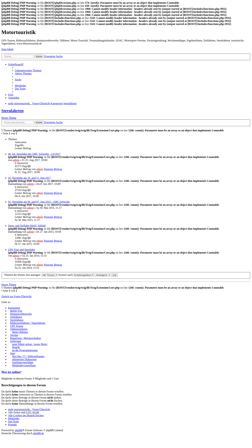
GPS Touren (16, 326)
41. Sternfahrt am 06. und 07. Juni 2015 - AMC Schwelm (39, 201)
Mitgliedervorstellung (24, 365)
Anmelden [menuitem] (13, 97)
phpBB (18, 430)
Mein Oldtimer (20, 332)
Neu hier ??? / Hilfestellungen (28, 356)
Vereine (14, 335)
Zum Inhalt (7, 49)
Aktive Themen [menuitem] (23, 73)
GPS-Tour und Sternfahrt (21, 249)
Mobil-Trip (16, 310)
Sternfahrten (12, 110)
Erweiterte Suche (53, 56)
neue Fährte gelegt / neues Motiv (29, 344)
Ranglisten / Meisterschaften (25, 338)
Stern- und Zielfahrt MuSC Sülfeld (27, 225)
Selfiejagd (15, 341)
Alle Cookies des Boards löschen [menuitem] (26, 415)
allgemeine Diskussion (24, 359)
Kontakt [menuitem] (12, 424)
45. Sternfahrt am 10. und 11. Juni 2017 (29, 177)
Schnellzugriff (15, 64)
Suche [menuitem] (18, 79)
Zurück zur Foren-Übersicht (16, 296)
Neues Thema (8, 117)
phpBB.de (38, 433)
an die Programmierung (24, 350)
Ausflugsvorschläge (22, 362)
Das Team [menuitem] (20, 88)
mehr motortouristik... (20, 409)
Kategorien (14, 307)
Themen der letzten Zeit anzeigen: (31, 274)
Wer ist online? (11, 372)
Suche (39, 56)
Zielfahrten (16, 317)
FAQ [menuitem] (10, 94)
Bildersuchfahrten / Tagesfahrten (27, 323)
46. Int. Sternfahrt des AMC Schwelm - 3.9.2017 (34, 154)
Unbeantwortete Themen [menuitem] (28, 70)
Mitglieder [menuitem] (20, 85)
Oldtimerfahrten (18, 329)
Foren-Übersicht (41, 409)
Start (12, 353)
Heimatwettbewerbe (21, 313)
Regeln (16, 347)
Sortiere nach (76, 274)
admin (16, 160)
